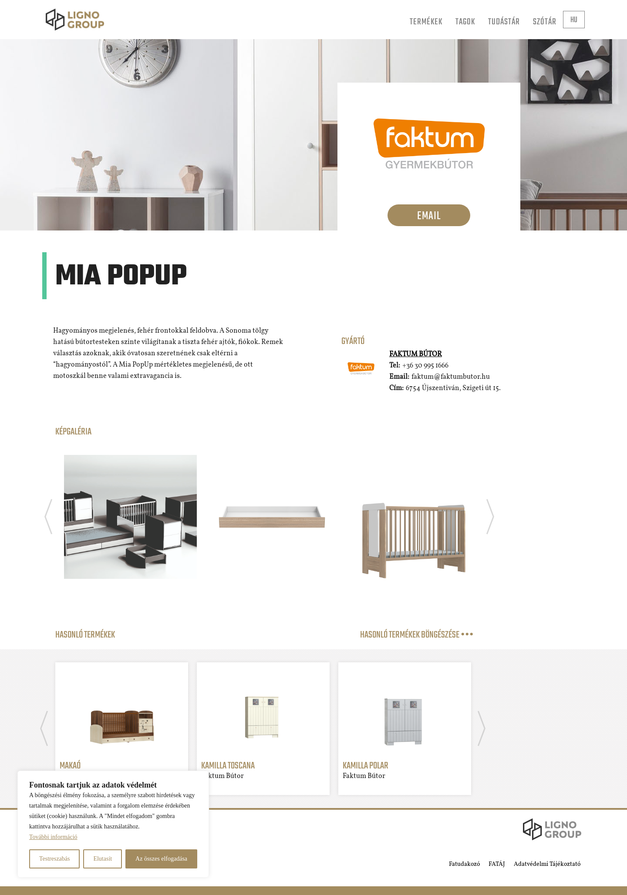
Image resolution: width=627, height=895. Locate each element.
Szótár (544, 22)
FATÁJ (497, 864)
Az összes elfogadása (161, 858)
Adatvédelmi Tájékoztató (547, 864)
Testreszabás (54, 858)
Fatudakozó (464, 864)
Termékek (426, 22)
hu (573, 20)
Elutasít (102, 858)
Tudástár (504, 22)
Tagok (465, 22)
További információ (53, 837)
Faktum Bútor (415, 354)
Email (429, 216)
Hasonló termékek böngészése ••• (417, 635)
